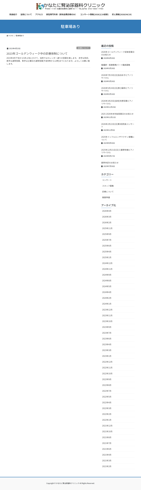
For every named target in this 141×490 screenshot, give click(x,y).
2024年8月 (106, 280)
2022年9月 (106, 379)
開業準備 (106, 197)
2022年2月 (106, 414)
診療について (83, 48)
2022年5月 (106, 396)
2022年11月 (107, 367)
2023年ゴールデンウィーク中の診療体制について (37, 53)
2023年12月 (107, 309)
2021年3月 (106, 460)
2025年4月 (106, 251)
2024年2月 (106, 298)
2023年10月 (107, 321)
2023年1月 (106, 356)
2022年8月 (106, 385)
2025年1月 (106, 257)
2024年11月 (107, 269)
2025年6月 (106, 245)
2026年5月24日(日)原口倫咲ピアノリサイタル (117, 89)
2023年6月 (106, 338)
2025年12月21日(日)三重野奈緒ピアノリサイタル (117, 151)
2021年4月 (106, 454)
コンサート (107, 180)
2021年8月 (106, 437)
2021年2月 (106, 466)
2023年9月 (106, 327)
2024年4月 (106, 292)
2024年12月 (107, 263)
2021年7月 (106, 443)
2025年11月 (107, 228)
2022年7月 (106, 390)
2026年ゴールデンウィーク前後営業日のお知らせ (117, 53)
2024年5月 (106, 286)
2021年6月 (106, 449)
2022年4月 (106, 402)
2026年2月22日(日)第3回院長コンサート (117, 125)
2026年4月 (106, 210)
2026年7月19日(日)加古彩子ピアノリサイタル (117, 76)
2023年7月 (106, 332)
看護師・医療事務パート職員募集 (115, 64)
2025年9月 (106, 234)
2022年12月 (107, 361)
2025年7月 (106, 239)
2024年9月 (106, 274)
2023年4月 (106, 344)
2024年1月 (106, 303)
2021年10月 (107, 431)
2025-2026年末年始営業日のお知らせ (117, 113)
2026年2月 (106, 222)
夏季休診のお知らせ (110, 162)
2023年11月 (107, 315)
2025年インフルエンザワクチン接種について (117, 138)
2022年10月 (107, 373)
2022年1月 (106, 419)
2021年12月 (107, 425)
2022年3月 (106, 408)
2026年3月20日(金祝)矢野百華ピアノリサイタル (117, 102)
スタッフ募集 (108, 185)
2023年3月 (106, 350)
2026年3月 (106, 216)
